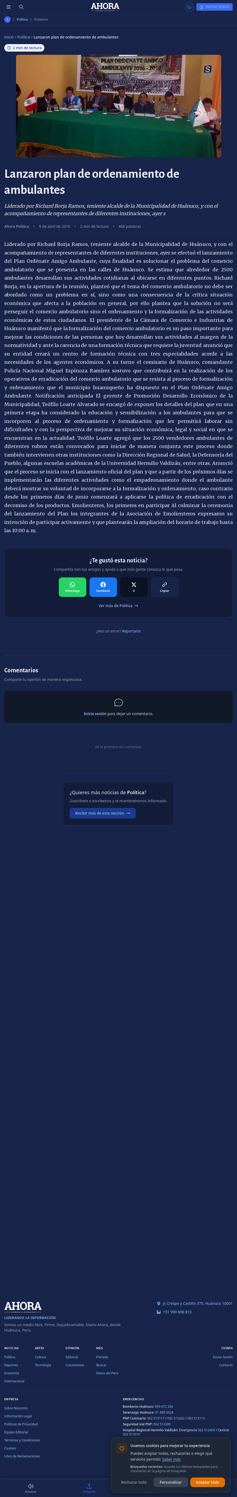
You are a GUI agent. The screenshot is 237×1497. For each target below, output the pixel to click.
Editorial (71, 1357)
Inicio (9, 37)
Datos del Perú (107, 1373)
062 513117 (155, 1418)
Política (22, 19)
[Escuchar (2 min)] (31, 1488)
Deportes (11, 1365)
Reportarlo (131, 631)
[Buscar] (21, 7)
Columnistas (74, 1365)
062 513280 (162, 1424)
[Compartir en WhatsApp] (72, 587)
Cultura (40, 1357)
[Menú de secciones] (8, 7)
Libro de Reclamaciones (22, 1456)
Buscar (101, 1365)
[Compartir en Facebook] (103, 587)
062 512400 (206, 1430)
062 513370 (131, 1434)
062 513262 (176, 1418)
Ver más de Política (118, 605)
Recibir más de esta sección (102, 813)
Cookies (10, 1448)
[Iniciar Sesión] (214, 7)
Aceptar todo (207, 1482)
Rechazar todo (134, 1482)
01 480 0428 (164, 1412)
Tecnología (43, 1365)
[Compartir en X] (134, 587)
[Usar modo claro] (189, 7)
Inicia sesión (95, 713)
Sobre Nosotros (16, 1408)
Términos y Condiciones (22, 1440)
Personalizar (171, 1482)
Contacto (226, 1365)
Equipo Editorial (16, 1432)
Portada (102, 1357)
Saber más (171, 1459)
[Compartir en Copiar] (164, 587)
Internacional (14, 1381)
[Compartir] (89, 1488)
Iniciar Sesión (223, 1357)
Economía (11, 1373)
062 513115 (196, 1418)
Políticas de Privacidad (21, 1424)
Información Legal (18, 1416)
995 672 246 (164, 1406)
